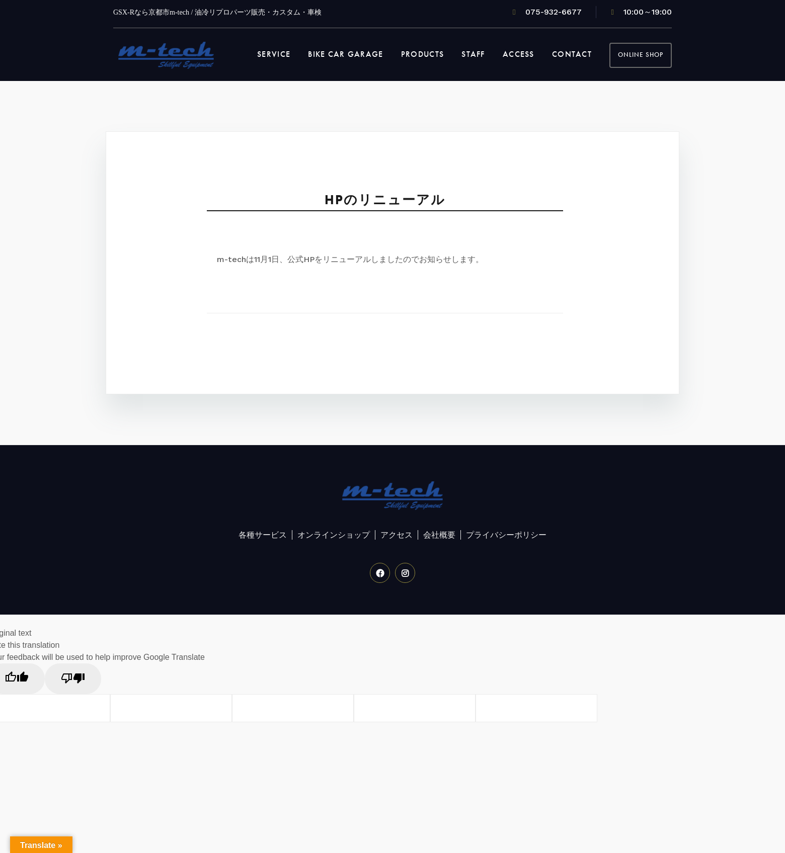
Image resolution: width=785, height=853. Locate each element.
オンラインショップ (333, 535)
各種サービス (263, 535)
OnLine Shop (640, 54)
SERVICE (273, 54)
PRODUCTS (422, 54)
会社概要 (439, 535)
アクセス (396, 535)
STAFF (473, 54)
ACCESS (518, 54)
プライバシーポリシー (506, 535)
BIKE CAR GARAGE (345, 54)
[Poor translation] (73, 679)
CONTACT (572, 54)
